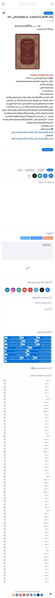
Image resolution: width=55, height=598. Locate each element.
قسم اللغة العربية (30, 170)
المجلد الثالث (27, 132)
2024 (47, 436)
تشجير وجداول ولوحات (12, 341)
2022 (47, 510)
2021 (47, 551)
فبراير (46, 393)
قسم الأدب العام (28, 344)
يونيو (46, 418)
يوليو (46, 414)
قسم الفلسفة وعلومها (39, 354)
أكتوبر (46, 445)
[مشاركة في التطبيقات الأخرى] (29, 176)
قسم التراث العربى (40, 347)
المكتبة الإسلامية (43, 341)
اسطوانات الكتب (28, 337)
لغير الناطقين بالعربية (27, 361)
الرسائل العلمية (11, 337)
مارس (46, 390)
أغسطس (45, 411)
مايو (46, 384)
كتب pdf (20, 170)
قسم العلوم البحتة (15, 351)
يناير (46, 396)
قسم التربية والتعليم (16, 347)
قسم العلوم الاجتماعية (39, 351)
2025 (47, 399)
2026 (47, 380)
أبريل (46, 387)
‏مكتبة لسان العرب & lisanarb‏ (43, 303)
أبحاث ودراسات (44, 337)
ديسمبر (45, 402)
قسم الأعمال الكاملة (12, 344)
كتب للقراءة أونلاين (12, 358)
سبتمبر (45, 408)
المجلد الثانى (38, 132)
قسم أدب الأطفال (44, 344)
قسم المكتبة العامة (42, 358)
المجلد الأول (48, 132)
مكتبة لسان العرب (20, 591)
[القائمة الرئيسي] (52, 4)
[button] (45, 176)
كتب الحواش (27, 358)
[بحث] (3, 4)
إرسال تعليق (46, 245)
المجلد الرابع (16, 132)
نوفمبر (45, 405)
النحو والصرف (48, 13)
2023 (47, 476)
